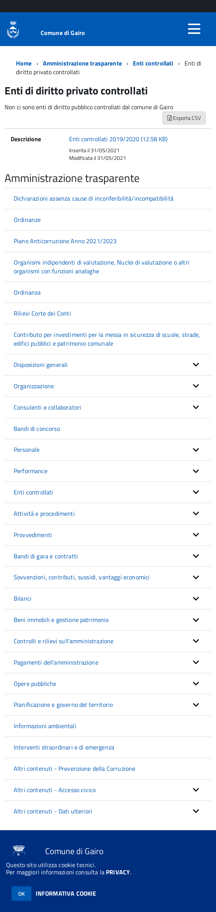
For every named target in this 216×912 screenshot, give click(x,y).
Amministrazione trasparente (82, 63)
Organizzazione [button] (34, 386)
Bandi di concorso (37, 428)
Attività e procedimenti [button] (44, 513)
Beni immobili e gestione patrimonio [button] (61, 619)
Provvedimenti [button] (33, 534)
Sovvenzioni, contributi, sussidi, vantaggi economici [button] (82, 577)
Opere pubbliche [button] (35, 683)
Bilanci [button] (23, 598)
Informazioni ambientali (45, 725)
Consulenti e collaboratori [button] (47, 407)
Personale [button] (26, 449)
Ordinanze (27, 219)
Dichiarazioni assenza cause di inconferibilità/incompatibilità (93, 198)
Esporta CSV (184, 118)
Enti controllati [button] (34, 492)
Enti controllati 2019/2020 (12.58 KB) (118, 138)
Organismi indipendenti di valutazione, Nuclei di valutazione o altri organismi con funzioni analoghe (101, 267)
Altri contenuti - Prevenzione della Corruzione (74, 768)
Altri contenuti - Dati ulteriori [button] (53, 811)
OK (21, 894)
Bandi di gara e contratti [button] (46, 556)
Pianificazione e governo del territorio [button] (63, 704)
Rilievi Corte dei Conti (42, 313)
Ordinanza (27, 292)
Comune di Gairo (63, 33)
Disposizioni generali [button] (41, 364)
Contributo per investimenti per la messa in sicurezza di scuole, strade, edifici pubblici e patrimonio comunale (107, 339)
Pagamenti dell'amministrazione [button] (56, 662)
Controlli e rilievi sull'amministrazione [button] (64, 641)
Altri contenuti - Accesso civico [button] (55, 789)
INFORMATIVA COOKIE (66, 893)
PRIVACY (118, 872)
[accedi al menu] (194, 29)
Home (24, 63)
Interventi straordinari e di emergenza (64, 747)
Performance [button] (30, 470)
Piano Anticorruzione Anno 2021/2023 (65, 241)
